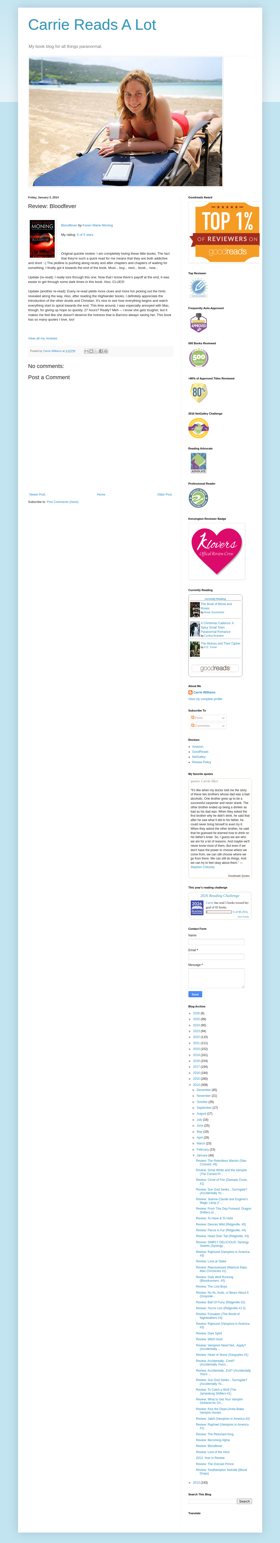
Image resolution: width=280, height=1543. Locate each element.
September (204, 1108)
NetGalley (199, 757)
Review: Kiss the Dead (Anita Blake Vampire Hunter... (220, 1410)
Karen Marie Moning (98, 225)
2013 (197, 1482)
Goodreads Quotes (239, 876)
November (204, 1096)
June (200, 1125)
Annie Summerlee (214, 612)
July (200, 1120)
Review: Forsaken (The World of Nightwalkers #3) (218, 1315)
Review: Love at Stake (211, 1261)
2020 (197, 1049)
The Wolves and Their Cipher (221, 643)
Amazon (197, 746)
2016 (197, 1073)
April (200, 1137)
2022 (197, 1037)
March (201, 1143)
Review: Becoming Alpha (213, 1440)
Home (101, 494)
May (200, 1132)
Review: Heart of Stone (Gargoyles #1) (222, 1355)
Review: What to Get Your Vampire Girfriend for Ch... (219, 1401)
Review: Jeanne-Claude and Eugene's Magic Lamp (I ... (222, 1201)
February (203, 1149)
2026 (197, 1013)
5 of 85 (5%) (240, 911)
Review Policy (201, 762)
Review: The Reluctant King (214, 1434)
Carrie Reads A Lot (92, 24)
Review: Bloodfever (209, 1446)
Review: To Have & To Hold (214, 1218)
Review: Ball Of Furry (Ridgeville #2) (220, 1302)
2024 (197, 1025)
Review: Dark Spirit (209, 1333)
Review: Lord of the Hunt (212, 1452)
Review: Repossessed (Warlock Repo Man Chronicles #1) (221, 1269)
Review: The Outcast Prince (215, 1464)
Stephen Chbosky (203, 867)
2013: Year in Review (210, 1458)
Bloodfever (69, 225)
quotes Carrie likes (204, 781)
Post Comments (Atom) (63, 502)
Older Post (164, 494)
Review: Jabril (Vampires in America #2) (223, 1419)
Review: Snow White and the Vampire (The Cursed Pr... (221, 1172)
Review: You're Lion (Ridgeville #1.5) (220, 1308)
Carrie (210, 903)
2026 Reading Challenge (220, 895)
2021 (197, 1043)
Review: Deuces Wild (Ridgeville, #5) (221, 1224)
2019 (197, 1055)
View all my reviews (42, 338)
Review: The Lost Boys (211, 1286)
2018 (197, 1061)
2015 (197, 1079)
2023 (197, 1031)
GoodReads (200, 752)
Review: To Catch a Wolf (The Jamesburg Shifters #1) (216, 1391)
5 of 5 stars (85, 235)
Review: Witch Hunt (209, 1339)
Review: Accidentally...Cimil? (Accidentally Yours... (215, 1362)
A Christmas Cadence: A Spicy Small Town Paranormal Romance (217, 627)
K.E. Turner (210, 647)
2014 (197, 1085)
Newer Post (37, 494)
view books (243, 916)
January (202, 1155)
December (204, 1090)
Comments (200, 726)
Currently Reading (215, 598)
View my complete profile (205, 699)
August (202, 1113)
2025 (197, 1019)
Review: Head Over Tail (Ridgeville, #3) (222, 1236)
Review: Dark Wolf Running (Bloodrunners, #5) (214, 1278)
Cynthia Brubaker (214, 635)
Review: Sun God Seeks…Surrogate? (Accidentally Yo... (221, 1191)
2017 (197, 1067)
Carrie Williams (205, 692)
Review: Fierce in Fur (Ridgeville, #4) (221, 1230)
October (202, 1102)
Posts (197, 718)
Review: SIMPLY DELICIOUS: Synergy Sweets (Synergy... (222, 1244)
